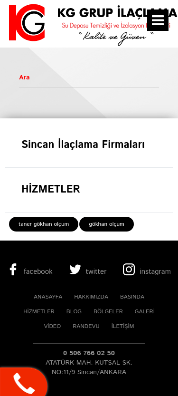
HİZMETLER (39, 312)
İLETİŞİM (123, 326)
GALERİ (145, 312)
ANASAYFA (48, 297)
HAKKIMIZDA (91, 297)
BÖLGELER (108, 312)
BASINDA (132, 297)
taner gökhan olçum (44, 224)
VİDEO (52, 326)
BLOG (74, 312)
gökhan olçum (106, 224)
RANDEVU (86, 326)
